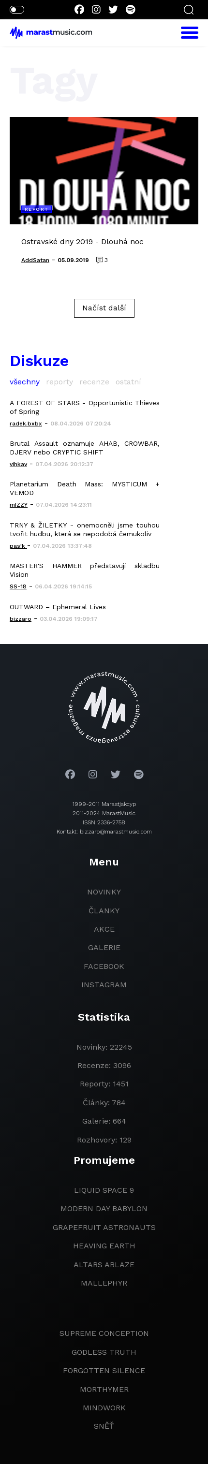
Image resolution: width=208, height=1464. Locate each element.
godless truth (104, 1352)
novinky (104, 891)
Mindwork (104, 1407)
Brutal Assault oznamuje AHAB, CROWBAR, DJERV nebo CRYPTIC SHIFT (85, 447)
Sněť (104, 1426)
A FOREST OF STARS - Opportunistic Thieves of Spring (85, 407)
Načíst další (104, 307)
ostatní (128, 381)
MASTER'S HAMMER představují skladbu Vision (85, 570)
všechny (25, 381)
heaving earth (104, 1245)
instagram (104, 984)
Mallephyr (104, 1283)
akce (104, 929)
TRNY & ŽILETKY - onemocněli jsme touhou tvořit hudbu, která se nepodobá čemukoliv (85, 529)
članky (104, 910)
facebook (104, 966)
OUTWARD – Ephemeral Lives (58, 607)
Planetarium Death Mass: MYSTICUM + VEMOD (85, 488)
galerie (104, 947)
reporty (59, 381)
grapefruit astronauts (104, 1227)
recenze (94, 381)
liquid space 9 (104, 1190)
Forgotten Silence (104, 1370)
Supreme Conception (104, 1333)
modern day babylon (104, 1208)
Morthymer (104, 1389)
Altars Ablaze (104, 1264)
